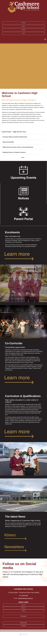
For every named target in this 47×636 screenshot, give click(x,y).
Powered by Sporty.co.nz (23, 633)
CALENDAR (23, 625)
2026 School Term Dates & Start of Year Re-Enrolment (18, 147)
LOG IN (23, 33)
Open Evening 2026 (8, 142)
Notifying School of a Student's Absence (14, 152)
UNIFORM (23, 22)
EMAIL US (23, 608)
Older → (23, 157)
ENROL (23, 26)
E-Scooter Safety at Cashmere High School (15, 137)
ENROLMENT (23, 616)
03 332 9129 (24, 595)
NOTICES (23, 29)
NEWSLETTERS (23, 622)
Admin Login (24, 634)
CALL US (23, 605)
